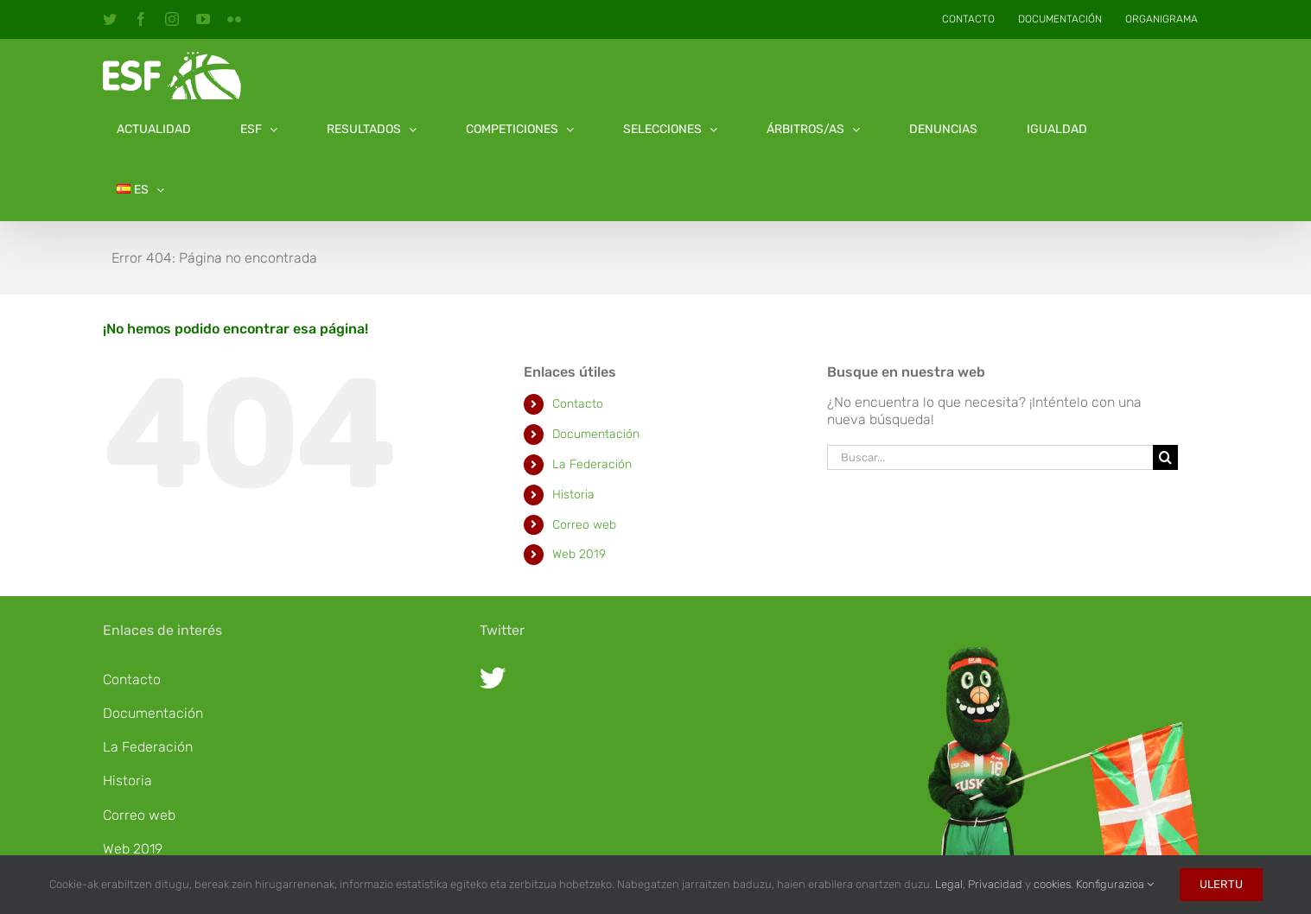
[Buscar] (1165, 457)
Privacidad (995, 884)
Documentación (596, 434)
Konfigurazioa (1115, 884)
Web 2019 (579, 554)
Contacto (577, 404)
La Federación (592, 464)
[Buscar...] (990, 457)
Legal (949, 884)
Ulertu (1221, 884)
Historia (573, 494)
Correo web (584, 524)
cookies (1052, 884)
